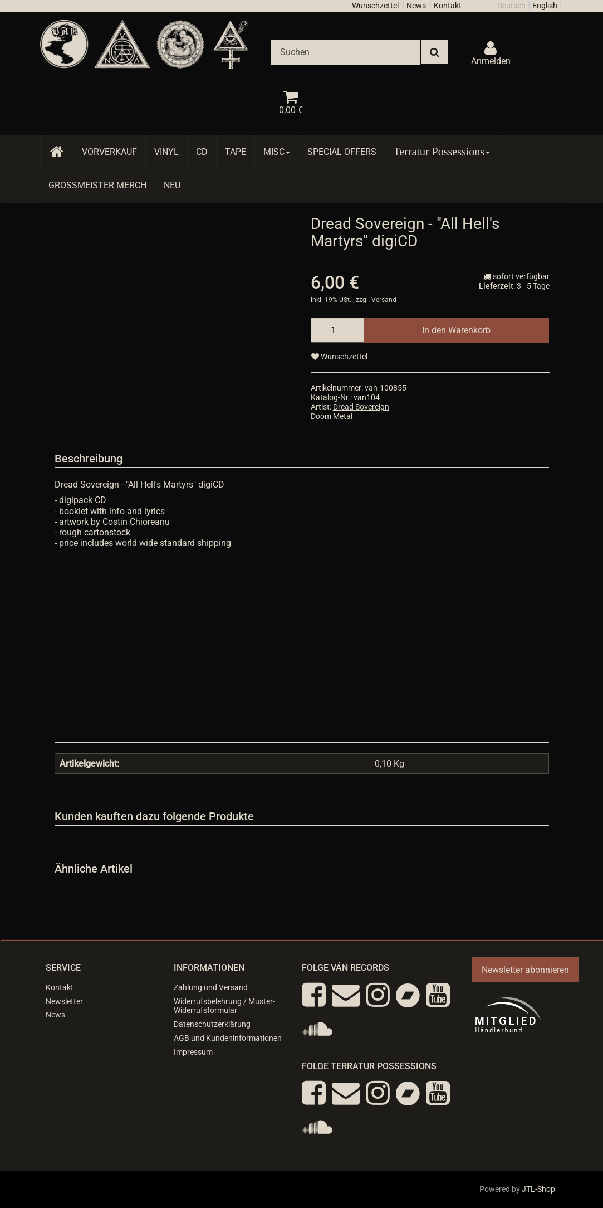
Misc (276, 152)
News (416, 5)
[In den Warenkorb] (456, 330)
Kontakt (448, 5)
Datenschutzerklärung (212, 1024)
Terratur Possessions (442, 151)
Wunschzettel (375, 5)
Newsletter (64, 1001)
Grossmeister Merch (97, 185)
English (544, 5)
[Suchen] (345, 52)
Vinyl (166, 152)
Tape (235, 152)
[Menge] (337, 330)
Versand (383, 300)
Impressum (193, 1052)
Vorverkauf (109, 152)
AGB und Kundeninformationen (228, 1038)
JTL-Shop (538, 1189)
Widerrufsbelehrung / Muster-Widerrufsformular (224, 1006)
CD (202, 152)
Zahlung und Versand (211, 987)
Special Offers (341, 152)
